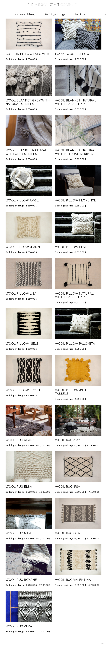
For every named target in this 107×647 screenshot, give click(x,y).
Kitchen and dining (24, 14)
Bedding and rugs (55, 14)
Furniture (80, 14)
